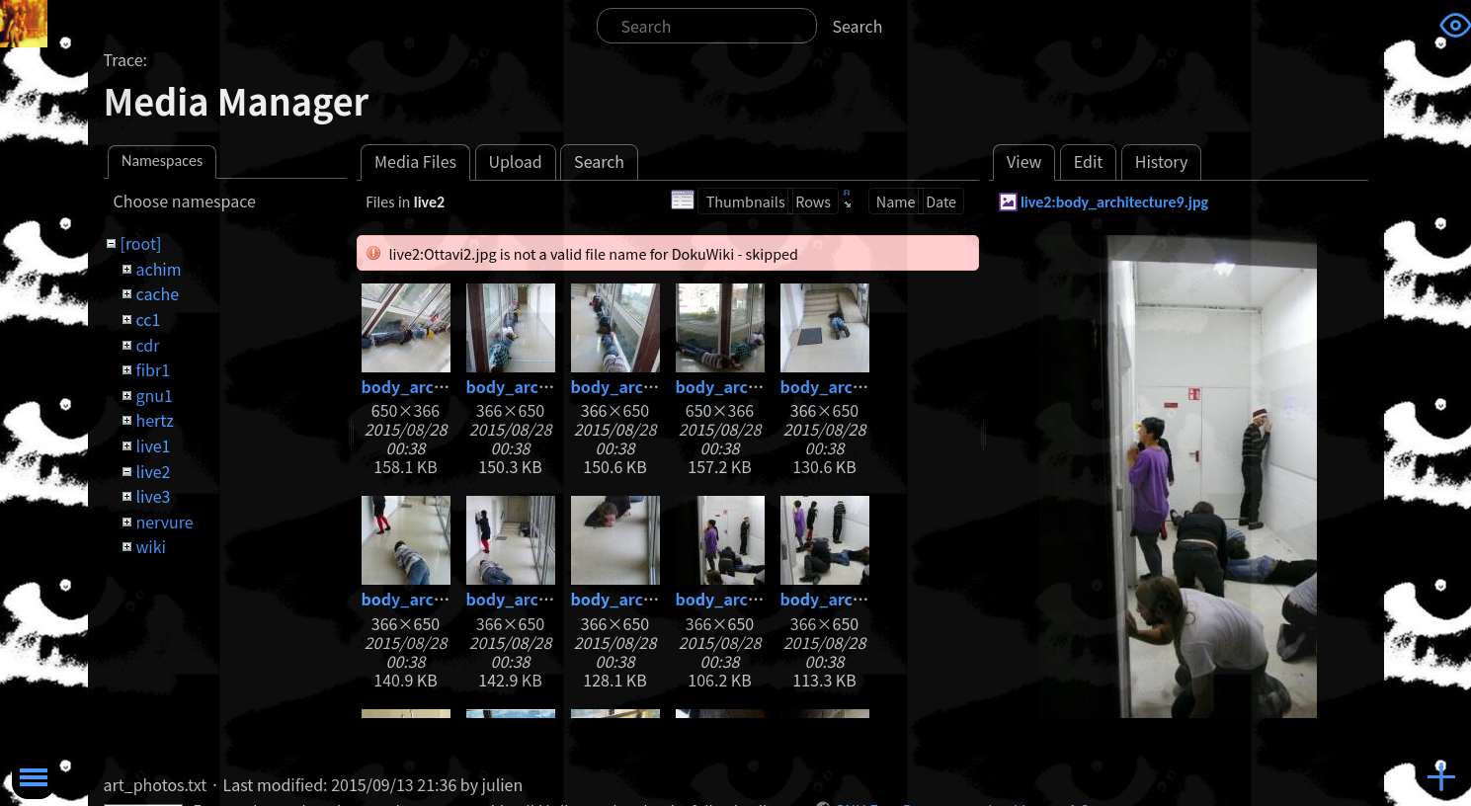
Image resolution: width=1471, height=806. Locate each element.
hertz (154, 420)
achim (158, 269)
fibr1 (152, 369)
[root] (140, 243)
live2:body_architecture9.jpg (1114, 202)
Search (858, 26)
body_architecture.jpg (448, 386)
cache (157, 293)
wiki (150, 546)
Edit (1088, 161)
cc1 (147, 319)
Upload (514, 161)
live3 (152, 496)
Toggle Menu (33, 777)
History (1161, 161)
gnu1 (153, 395)
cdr (147, 345)
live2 (152, 471)
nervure (164, 521)
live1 (152, 445)
